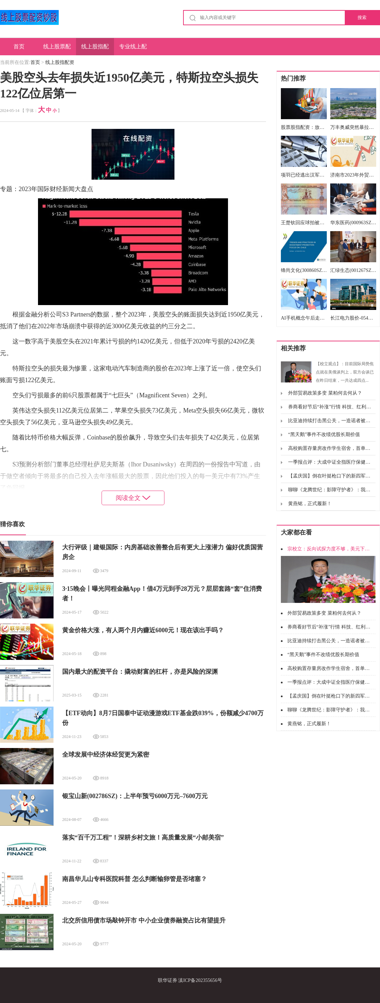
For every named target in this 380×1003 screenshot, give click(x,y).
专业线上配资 (133, 49)
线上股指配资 (95, 49)
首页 (19, 46)
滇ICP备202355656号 (200, 980)
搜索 (362, 17)
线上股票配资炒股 (57, 49)
